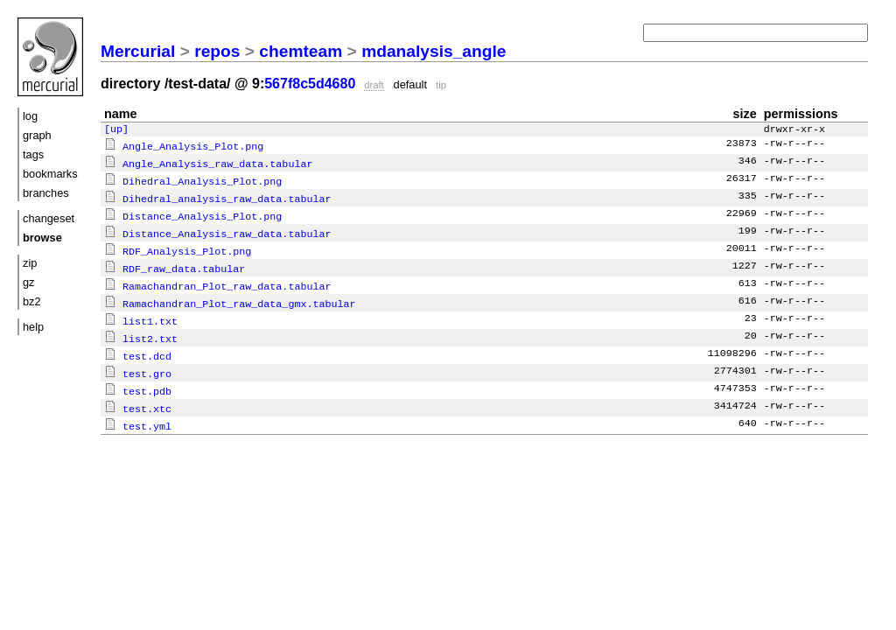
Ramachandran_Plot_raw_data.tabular (217, 280)
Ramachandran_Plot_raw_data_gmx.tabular (230, 297)
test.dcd (138, 347)
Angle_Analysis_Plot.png (183, 147)
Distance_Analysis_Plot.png (193, 213)
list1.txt (141, 313)
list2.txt (141, 330)
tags (33, 154)
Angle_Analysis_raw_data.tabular (208, 164)
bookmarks (50, 173)
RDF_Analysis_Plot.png (177, 247)
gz (29, 282)
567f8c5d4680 (309, 83)
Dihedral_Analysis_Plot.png (193, 180)
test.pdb (138, 380)
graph (37, 135)
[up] (116, 130)
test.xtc (138, 396)
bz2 (32, 301)
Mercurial (138, 51)
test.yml (138, 413)
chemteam (300, 51)
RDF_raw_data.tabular (174, 263)
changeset (48, 218)
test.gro (138, 363)
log (30, 115)
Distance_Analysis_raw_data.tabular (217, 230)
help (33, 326)
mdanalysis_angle (433, 51)
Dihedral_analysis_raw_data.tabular (217, 197)
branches (46, 193)
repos (217, 51)
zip (30, 263)
